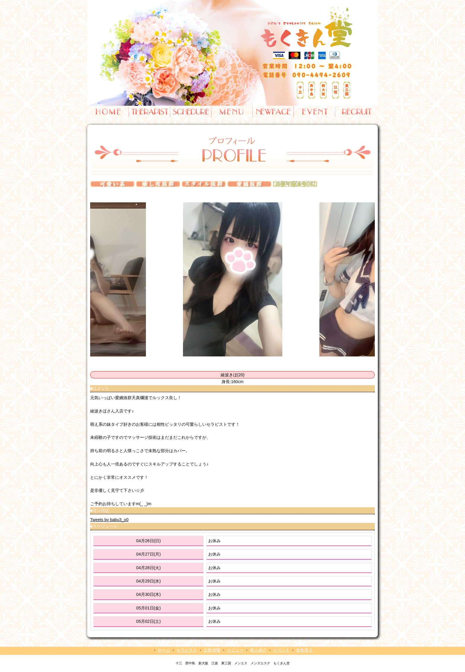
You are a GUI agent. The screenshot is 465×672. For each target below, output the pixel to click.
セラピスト (186, 650)
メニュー (235, 650)
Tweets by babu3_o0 (109, 519)
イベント (281, 650)
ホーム (164, 650)
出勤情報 (212, 650)
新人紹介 (258, 650)
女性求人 (304, 650)
